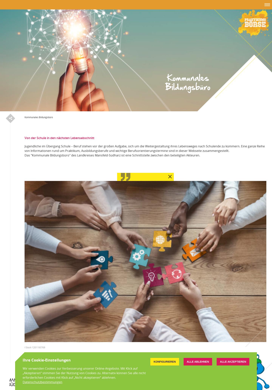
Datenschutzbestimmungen (42, 382)
